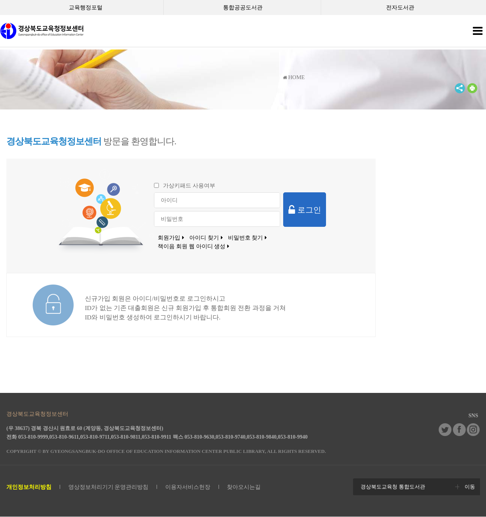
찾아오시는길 (244, 487)
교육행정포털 (86, 7)
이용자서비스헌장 (187, 487)
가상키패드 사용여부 (189, 186)
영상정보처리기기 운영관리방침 (108, 487)
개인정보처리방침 (28, 487)
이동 (470, 487)
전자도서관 (400, 7)
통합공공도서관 (243, 7)
